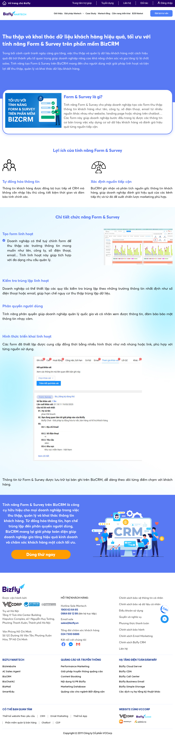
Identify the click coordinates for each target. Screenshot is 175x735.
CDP (58, 722)
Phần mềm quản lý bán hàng (20, 722)
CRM (42, 716)
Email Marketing (59, 716)
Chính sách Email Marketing (136, 636)
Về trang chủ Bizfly (16, 3)
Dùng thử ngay (40, 554)
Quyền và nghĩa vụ (130, 617)
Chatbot (46, 722)
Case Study (91, 13)
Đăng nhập (165, 3)
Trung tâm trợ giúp (82, 3)
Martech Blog (104, 13)
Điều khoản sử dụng (131, 610)
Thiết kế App (80, 716)
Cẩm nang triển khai (121, 13)
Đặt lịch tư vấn (161, 13)
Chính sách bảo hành (131, 629)
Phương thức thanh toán (134, 623)
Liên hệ (127, 3)
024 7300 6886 (70, 634)
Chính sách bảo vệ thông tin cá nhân (141, 597)
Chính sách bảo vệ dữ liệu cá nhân (139, 604)
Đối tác (144, 3)
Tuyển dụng (107, 3)
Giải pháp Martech (74, 13)
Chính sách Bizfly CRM (132, 642)
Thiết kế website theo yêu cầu (18, 716)
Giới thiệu (58, 13)
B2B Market (137, 13)
